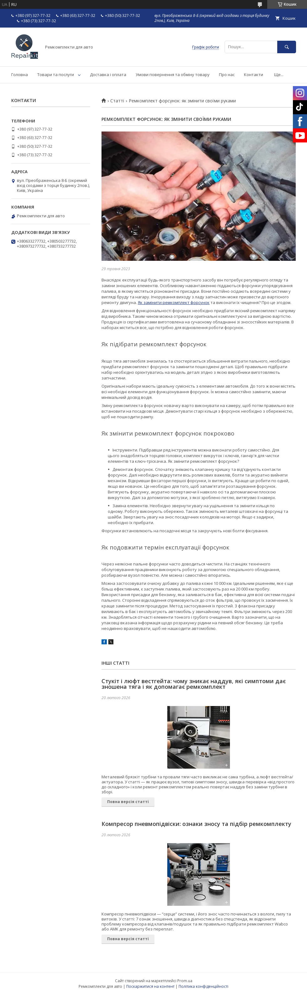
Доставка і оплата (108, 74)
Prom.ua (184, 980)
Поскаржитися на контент (150, 986)
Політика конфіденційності (203, 986)
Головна (19, 74)
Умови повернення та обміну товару (173, 74)
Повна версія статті (128, 801)
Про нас (227, 74)
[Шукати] (286, 47)
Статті (117, 100)
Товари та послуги (55, 74)
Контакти (253, 74)
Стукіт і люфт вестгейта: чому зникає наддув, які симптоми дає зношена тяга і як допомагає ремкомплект (193, 683)
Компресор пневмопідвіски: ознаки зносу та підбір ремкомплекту (196, 823)
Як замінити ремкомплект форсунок (174, 302)
